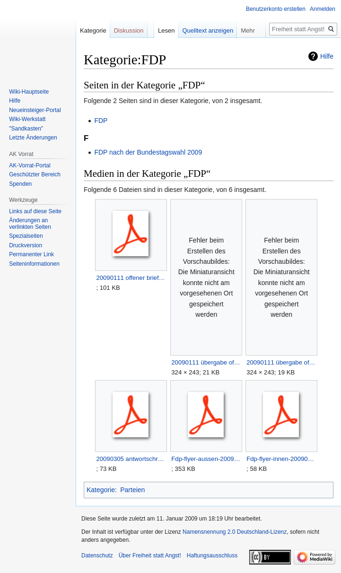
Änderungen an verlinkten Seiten (30, 223)
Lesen (166, 30)
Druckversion (25, 245)
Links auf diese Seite (35, 211)
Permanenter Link (31, 254)
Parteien (132, 490)
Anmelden (322, 9)
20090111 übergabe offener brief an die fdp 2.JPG (206, 362)
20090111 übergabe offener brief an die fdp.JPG (281, 362)
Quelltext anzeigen (208, 30)
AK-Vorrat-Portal (29, 165)
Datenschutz (97, 555)
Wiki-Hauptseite (29, 91)
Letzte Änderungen (33, 137)
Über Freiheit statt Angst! (150, 555)
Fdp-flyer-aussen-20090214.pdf (206, 458)
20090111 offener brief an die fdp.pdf (131, 277)
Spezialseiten (26, 236)
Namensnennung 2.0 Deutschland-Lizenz (235, 532)
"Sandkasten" (26, 128)
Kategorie (101, 490)
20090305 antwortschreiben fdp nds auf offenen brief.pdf (131, 458)
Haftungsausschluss (212, 555)
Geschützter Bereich (35, 174)
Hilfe (326, 56)
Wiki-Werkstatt (27, 119)
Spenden (20, 184)
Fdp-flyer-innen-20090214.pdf (281, 458)
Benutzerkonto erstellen (276, 9)
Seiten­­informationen (34, 263)
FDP (100, 120)
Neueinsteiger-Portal (35, 110)
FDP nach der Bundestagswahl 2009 (148, 152)
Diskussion (129, 30)
